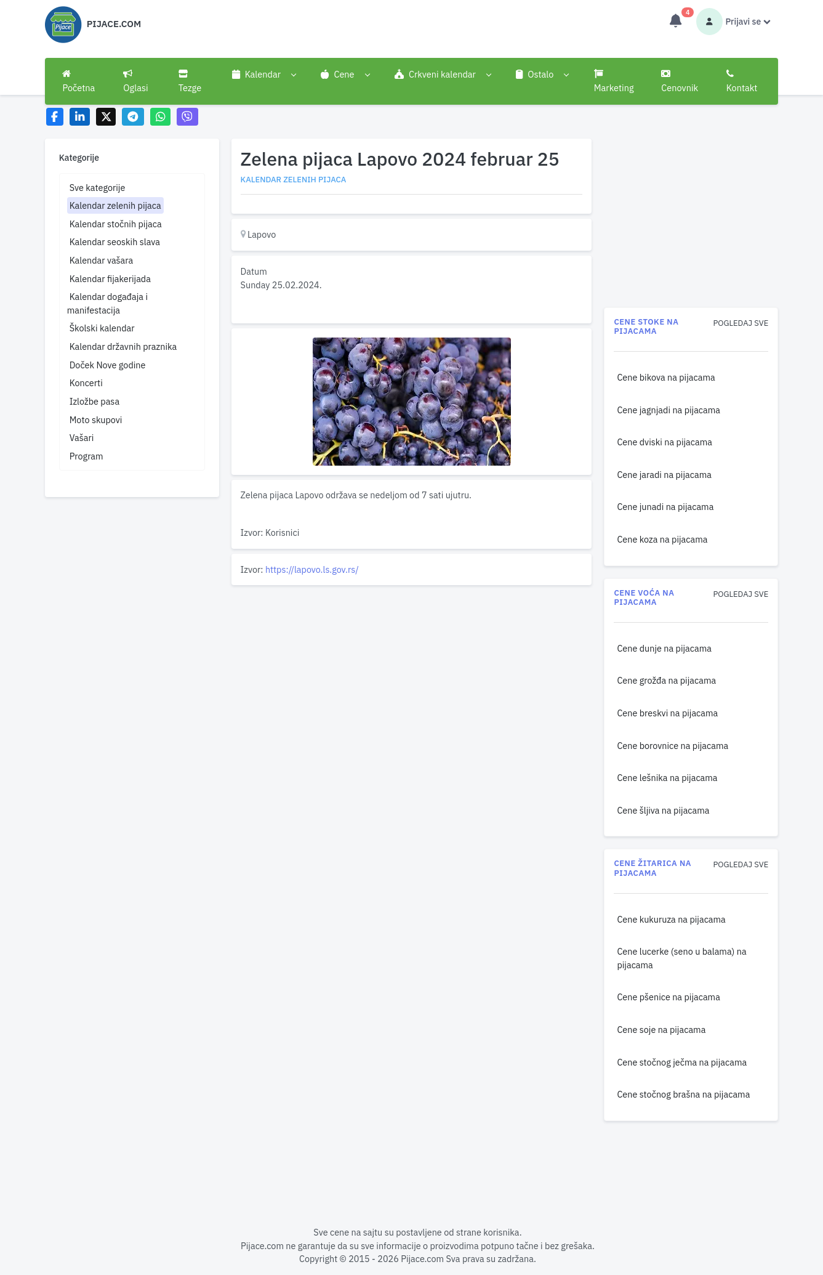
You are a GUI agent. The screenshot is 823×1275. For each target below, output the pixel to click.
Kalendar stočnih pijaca (116, 224)
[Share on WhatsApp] (160, 117)
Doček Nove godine (108, 365)
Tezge (190, 81)
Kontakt (742, 81)
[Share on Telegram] (133, 117)
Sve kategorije (98, 187)
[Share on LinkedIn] (80, 117)
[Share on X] (106, 117)
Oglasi (135, 81)
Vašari (82, 437)
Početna (78, 81)
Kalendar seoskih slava (115, 242)
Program (86, 456)
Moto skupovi (96, 420)
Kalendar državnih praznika (123, 346)
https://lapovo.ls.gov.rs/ (312, 569)
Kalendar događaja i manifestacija (107, 303)
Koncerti (86, 383)
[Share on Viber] (188, 117)
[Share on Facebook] (55, 117)
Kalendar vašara (102, 260)
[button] (263, 74)
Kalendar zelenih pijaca (115, 205)
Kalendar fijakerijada (110, 279)
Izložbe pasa (94, 401)
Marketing (614, 81)
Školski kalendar (102, 328)
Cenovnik (679, 81)
